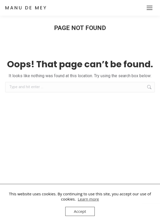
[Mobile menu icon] (149, 8)
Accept (80, 211)
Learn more (88, 199)
